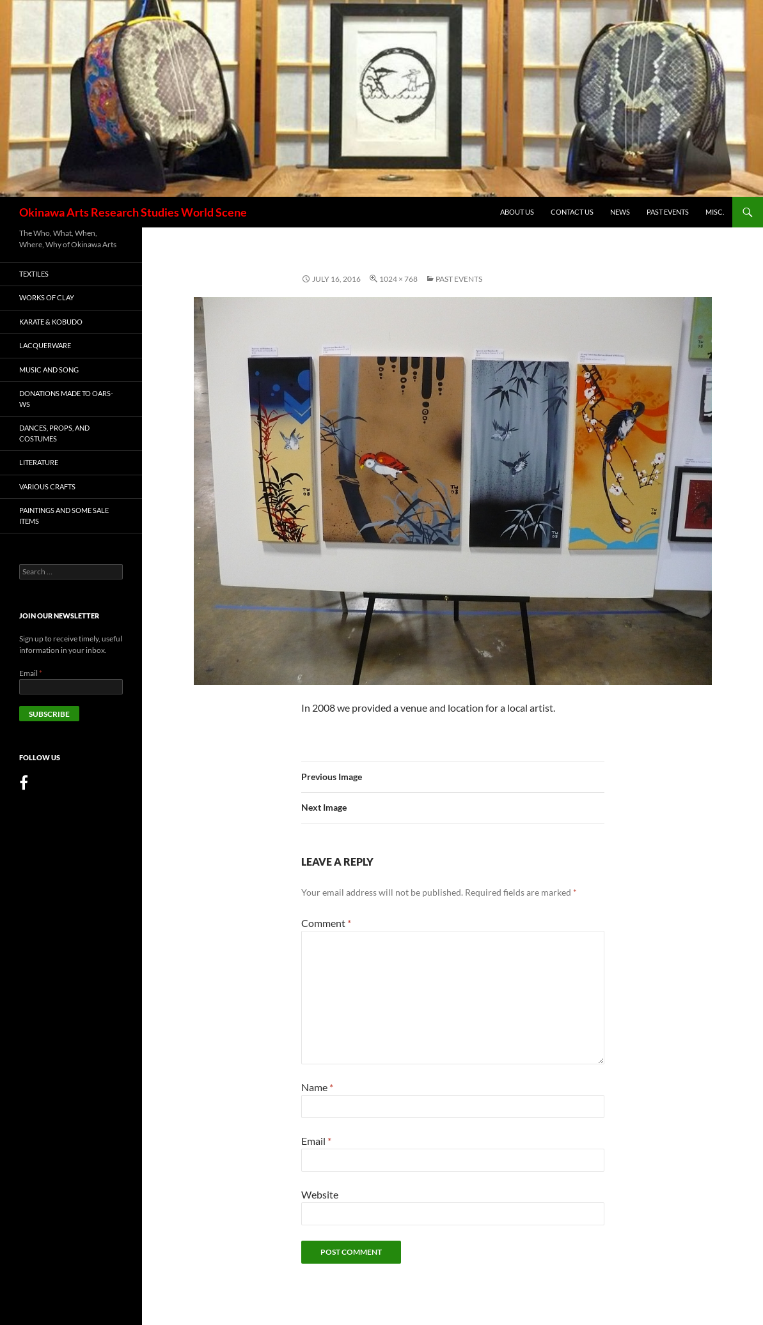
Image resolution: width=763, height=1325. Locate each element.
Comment (326, 923)
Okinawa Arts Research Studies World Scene (133, 212)
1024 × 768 (398, 279)
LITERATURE (38, 462)
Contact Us (572, 212)
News (620, 212)
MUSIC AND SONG (49, 369)
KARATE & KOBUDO (51, 322)
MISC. (714, 212)
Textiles (34, 274)
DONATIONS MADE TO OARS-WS (66, 398)
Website (319, 1194)
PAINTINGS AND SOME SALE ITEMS (64, 515)
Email (316, 1141)
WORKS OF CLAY (46, 297)
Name (317, 1087)
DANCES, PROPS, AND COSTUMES (54, 433)
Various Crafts (47, 486)
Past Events (668, 212)
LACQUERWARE (45, 345)
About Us (517, 212)
